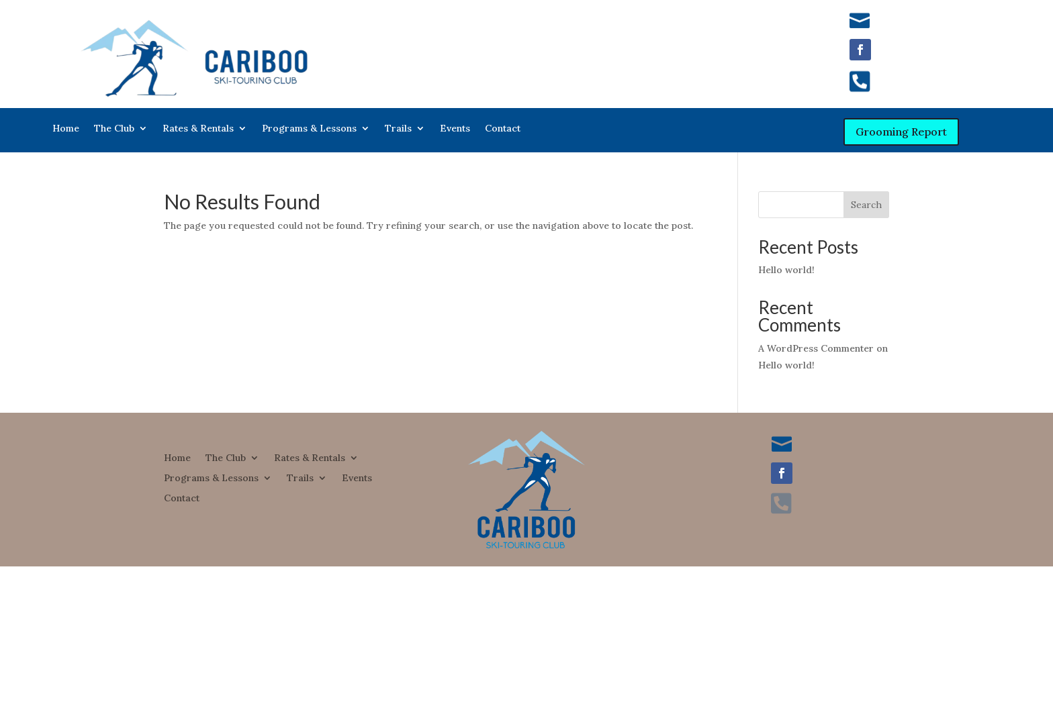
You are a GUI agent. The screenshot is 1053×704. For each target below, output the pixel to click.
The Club (114, 128)
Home (65, 128)
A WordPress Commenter (816, 348)
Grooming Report (901, 131)
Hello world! (786, 270)
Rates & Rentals (198, 128)
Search (866, 205)
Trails (398, 128)
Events (455, 128)
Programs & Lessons (309, 128)
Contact (502, 128)
